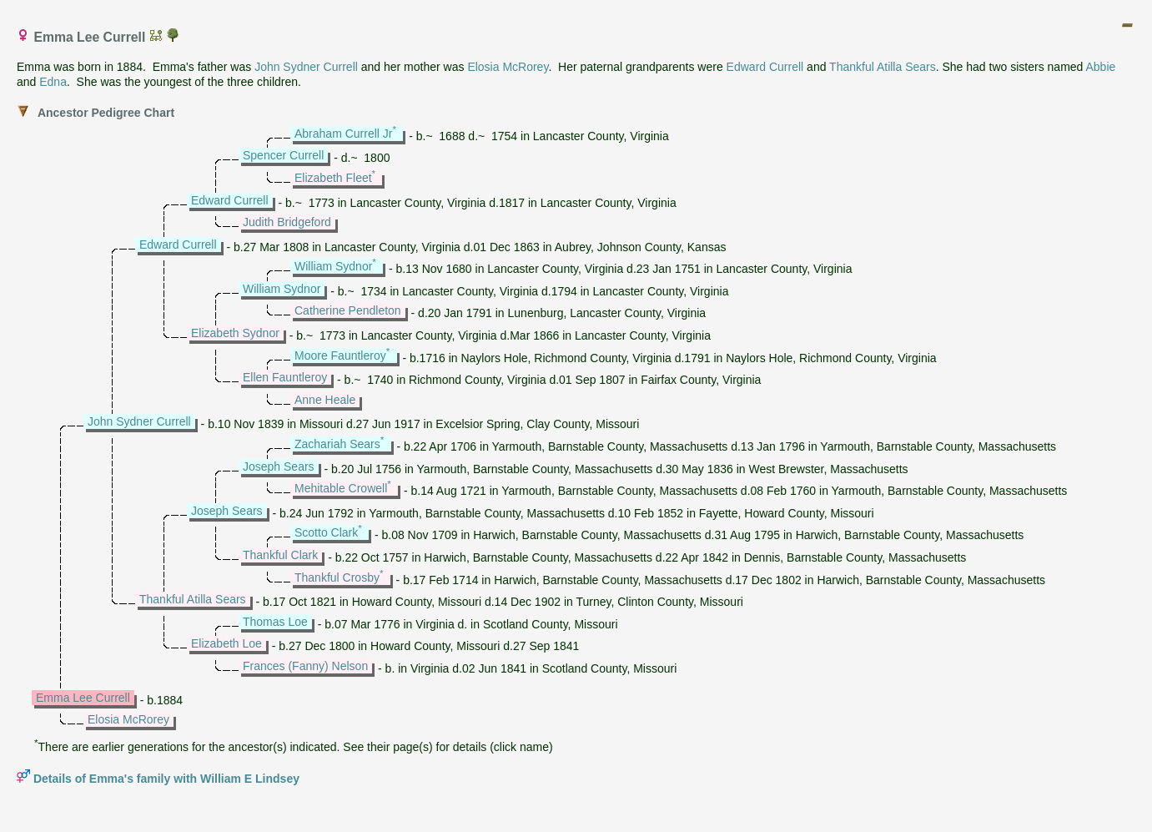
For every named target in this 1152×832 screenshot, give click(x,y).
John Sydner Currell (306, 66)
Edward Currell (765, 66)
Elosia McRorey (507, 66)
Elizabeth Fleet (333, 177)
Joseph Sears (278, 466)
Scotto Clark (326, 532)
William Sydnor (333, 266)
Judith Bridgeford (287, 222)
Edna (53, 81)
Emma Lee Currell (83, 697)
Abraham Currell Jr (343, 133)
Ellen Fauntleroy (285, 377)
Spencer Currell (283, 155)
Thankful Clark (280, 555)
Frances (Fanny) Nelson (305, 666)
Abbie (1100, 66)
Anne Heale (324, 399)
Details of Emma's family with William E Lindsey (166, 778)
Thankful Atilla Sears (882, 66)
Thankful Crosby (337, 577)
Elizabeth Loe (226, 643)
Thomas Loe (275, 621)
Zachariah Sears (337, 444)
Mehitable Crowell (340, 488)
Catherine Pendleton (347, 310)
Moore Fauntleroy (340, 355)
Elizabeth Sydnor (235, 333)
